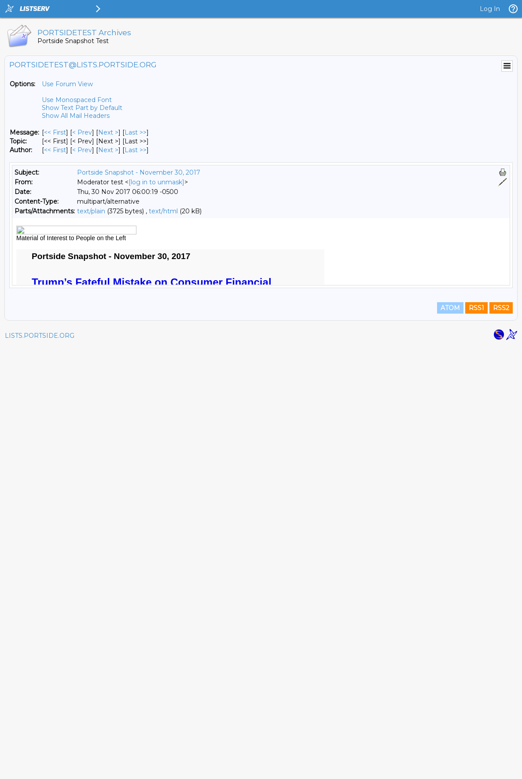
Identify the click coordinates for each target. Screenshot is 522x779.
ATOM (450, 740)
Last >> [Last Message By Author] (136, 150)
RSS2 (501, 740)
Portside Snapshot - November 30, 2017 (138, 172)
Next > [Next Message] (108, 132)
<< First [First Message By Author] (55, 150)
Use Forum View (67, 84)
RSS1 (476, 740)
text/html (163, 211)
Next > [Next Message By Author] (108, 150)
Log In (490, 9)
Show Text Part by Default (82, 108)
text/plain (91, 211)
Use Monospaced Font (77, 100)
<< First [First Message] (55, 132)
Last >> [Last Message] (136, 132)
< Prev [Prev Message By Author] (82, 150)
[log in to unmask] (156, 182)
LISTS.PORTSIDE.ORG (39, 768)
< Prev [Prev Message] (82, 132)
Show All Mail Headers (76, 116)
